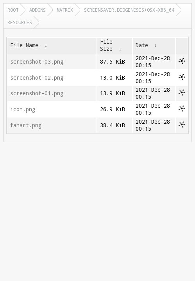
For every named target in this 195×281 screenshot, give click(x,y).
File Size (106, 45)
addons (37, 10)
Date (142, 45)
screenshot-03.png (36, 61)
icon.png (22, 109)
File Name (24, 45)
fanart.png (25, 125)
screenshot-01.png (36, 93)
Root (12, 10)
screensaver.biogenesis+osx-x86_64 (129, 10)
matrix (65, 10)
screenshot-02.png (36, 77)
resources (19, 22)
